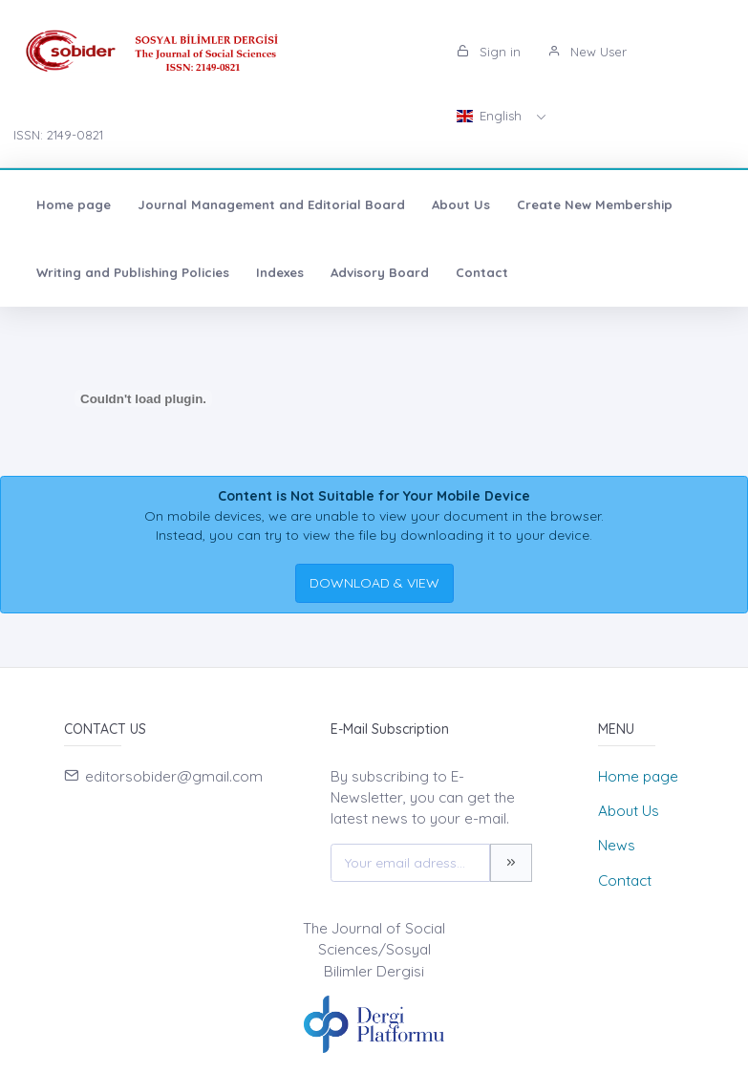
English (491, 115)
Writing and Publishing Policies (132, 272)
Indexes (280, 272)
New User (587, 51)
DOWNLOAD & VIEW (374, 582)
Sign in (489, 51)
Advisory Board (380, 272)
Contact (482, 272)
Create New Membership (595, 204)
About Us (461, 204)
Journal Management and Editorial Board (271, 204)
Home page (73, 204)
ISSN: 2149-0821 (58, 134)
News (616, 845)
